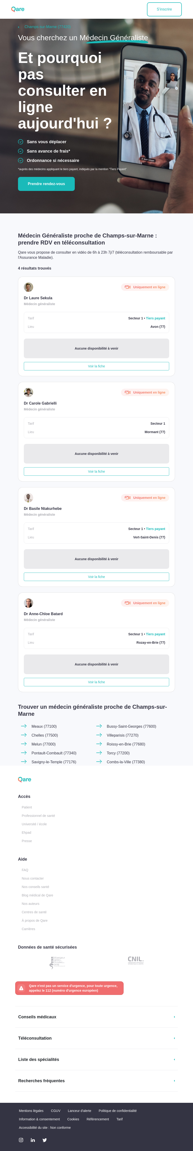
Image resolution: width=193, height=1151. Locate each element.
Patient (27, 807)
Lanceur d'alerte (79, 1111)
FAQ (25, 870)
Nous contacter (33, 878)
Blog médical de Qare (37, 895)
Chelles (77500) (45, 735)
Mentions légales (31, 1111)
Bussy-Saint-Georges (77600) (131, 726)
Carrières (28, 929)
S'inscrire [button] (164, 9)
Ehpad (26, 832)
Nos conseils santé (35, 887)
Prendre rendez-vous (46, 184)
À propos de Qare (35, 920)
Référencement (98, 1119)
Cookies (73, 1119)
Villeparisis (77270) (123, 735)
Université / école (34, 824)
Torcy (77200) (118, 753)
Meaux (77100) (44, 726)
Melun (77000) (44, 744)
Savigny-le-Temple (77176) (54, 762)
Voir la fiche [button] (96, 366)
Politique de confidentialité (118, 1111)
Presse (27, 841)
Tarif (119, 1119)
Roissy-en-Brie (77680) (126, 744)
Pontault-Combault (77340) (54, 753)
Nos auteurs (30, 904)
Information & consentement (39, 1119)
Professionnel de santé (38, 816)
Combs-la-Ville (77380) (126, 762)
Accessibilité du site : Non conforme (45, 1127)
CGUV (55, 1111)
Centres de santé (34, 912)
